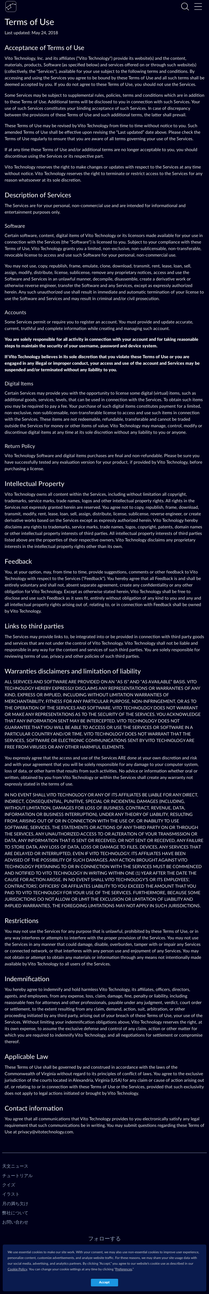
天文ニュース (15, 1166)
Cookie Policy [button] (17, 1269)
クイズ (8, 1185)
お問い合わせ (15, 1222)
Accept (104, 1282)
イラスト (11, 1194)
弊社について (15, 1213)
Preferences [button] (123, 1269)
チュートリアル (17, 1176)
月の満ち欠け (15, 1204)
